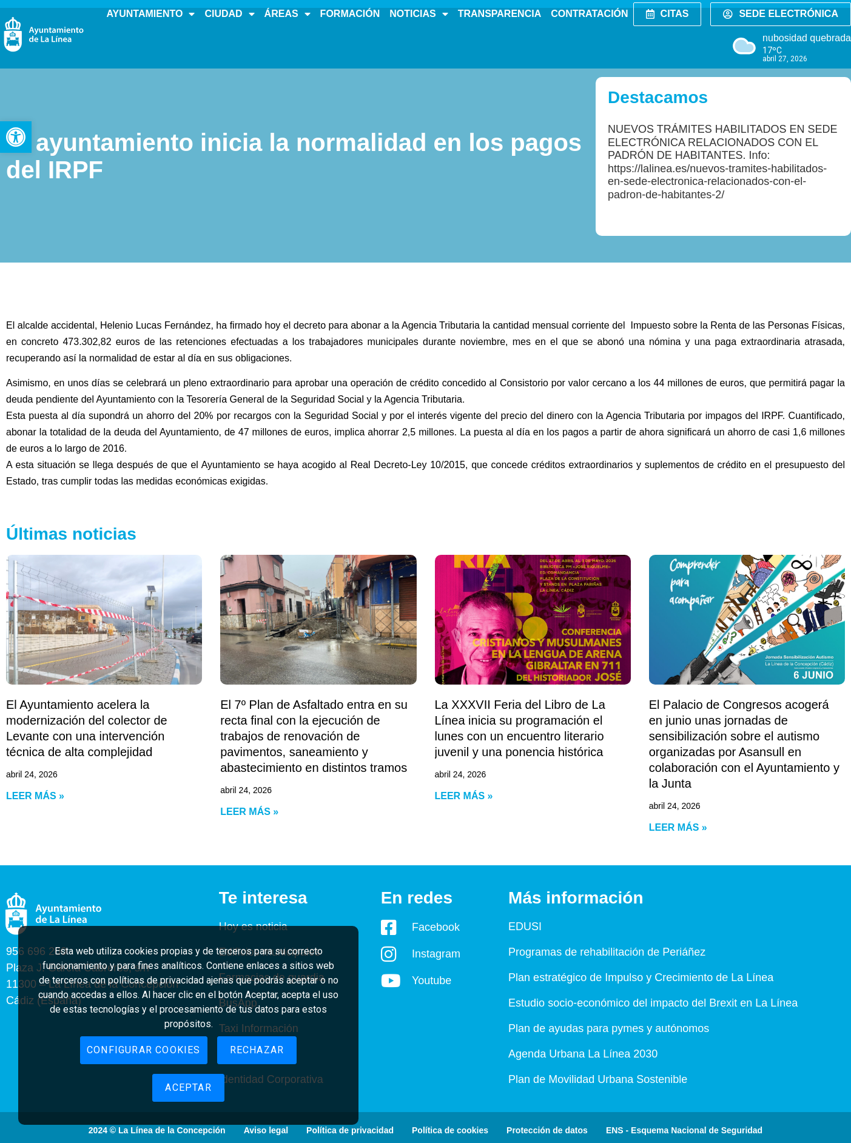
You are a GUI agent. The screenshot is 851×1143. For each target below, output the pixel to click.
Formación (350, 13)
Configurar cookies (144, 1050)
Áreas (287, 14)
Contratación (589, 13)
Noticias (418, 14)
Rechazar (257, 1050)
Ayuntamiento (150, 14)
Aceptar (188, 1087)
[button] (16, 137)
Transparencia (499, 13)
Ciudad (229, 14)
